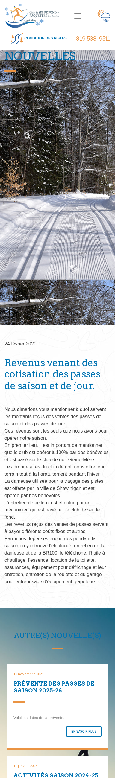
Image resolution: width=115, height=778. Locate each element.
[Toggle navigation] (77, 16)
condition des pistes (39, 39)
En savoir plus (83, 731)
